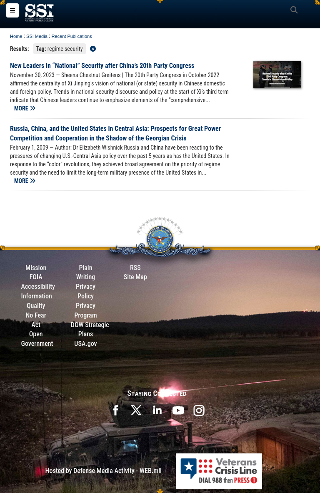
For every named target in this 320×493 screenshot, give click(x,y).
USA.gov (85, 344)
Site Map (135, 277)
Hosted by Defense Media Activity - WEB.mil (103, 471)
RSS (135, 268)
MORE (24, 108)
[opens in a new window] (198, 409)
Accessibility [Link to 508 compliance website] (38, 286)
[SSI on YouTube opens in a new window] (178, 409)
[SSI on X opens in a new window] (136, 409)
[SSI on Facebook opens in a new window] (115, 409)
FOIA (36, 277)
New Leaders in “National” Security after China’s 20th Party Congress (102, 66)
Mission (35, 268)
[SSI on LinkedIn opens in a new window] (157, 409)
